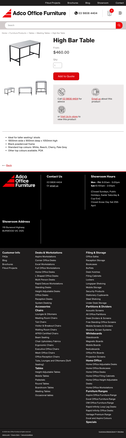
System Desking (43, 303)
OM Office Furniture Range (100, 403)
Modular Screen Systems (98, 330)
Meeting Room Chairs (46, 318)
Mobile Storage (93, 287)
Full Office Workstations (47, 268)
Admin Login (6, 435)
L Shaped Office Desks (46, 276)
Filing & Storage (96, 252)
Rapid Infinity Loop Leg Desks (101, 406)
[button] (122, 14)
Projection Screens (95, 356)
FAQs (5, 256)
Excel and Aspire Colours (99, 418)
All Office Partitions (96, 314)
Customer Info (11, 252)
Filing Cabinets (93, 276)
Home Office (94, 360)
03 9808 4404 (85, 13)
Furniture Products (17, 33)
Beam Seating (42, 337)
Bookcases (91, 264)
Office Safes (92, 256)
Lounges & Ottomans (46, 314)
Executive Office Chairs (47, 349)
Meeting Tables (43, 33)
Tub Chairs (40, 322)
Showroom (102, 3)
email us (54, 185)
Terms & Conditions (27, 435)
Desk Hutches (93, 272)
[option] (25, 51)
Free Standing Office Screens (101, 322)
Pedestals (40, 380)
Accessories (42, 306)
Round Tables (42, 383)
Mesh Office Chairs (45, 353)
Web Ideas (121, 431)
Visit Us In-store (69, 116)
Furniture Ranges (97, 391)
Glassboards (92, 337)
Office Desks (41, 295)
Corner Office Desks (45, 260)
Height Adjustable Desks (47, 291)
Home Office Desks (45, 272)
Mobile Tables (42, 376)
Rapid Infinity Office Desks (99, 410)
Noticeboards (93, 349)
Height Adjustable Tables (47, 372)
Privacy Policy (15, 435)
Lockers (90, 279)
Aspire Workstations (45, 256)
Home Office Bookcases (98, 368)
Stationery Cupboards (97, 295)
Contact (120, 3)
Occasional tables (44, 395)
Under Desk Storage (96, 303)
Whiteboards (94, 333)
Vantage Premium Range (98, 414)
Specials (91, 422)
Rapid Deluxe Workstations (49, 283)
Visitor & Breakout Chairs (48, 325)
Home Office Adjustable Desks (101, 364)
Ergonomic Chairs (44, 345)
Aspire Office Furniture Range (101, 395)
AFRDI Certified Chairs (46, 333)
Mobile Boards (93, 345)
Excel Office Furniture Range (100, 399)
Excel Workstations (45, 264)
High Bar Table (58, 33)
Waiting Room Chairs (46, 329)
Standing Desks (43, 287)
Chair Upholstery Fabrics (48, 341)
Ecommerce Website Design (107, 431)
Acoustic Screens (95, 310)
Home (4, 33)
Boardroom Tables (44, 387)
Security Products (95, 291)
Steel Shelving (93, 299)
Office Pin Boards (95, 353)
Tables (31, 33)
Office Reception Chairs (47, 356)
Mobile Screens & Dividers (99, 326)
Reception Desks (43, 299)
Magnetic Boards (94, 341)
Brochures (73, 3)
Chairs (39, 310)
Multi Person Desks (45, 279)
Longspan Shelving (95, 283)
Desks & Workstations (48, 252)
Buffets (90, 268)
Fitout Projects (52, 3)
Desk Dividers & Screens (98, 318)
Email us (96, 98)
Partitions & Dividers (98, 306)
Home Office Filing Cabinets (100, 376)
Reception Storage (95, 260)
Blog (87, 3)
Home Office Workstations (99, 387)
